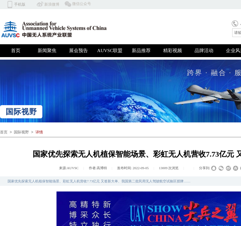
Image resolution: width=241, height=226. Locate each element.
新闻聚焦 (47, 50)
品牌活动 (204, 50)
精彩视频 (172, 50)
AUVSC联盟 (110, 50)
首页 (15, 50)
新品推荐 (141, 50)
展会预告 (78, 50)
